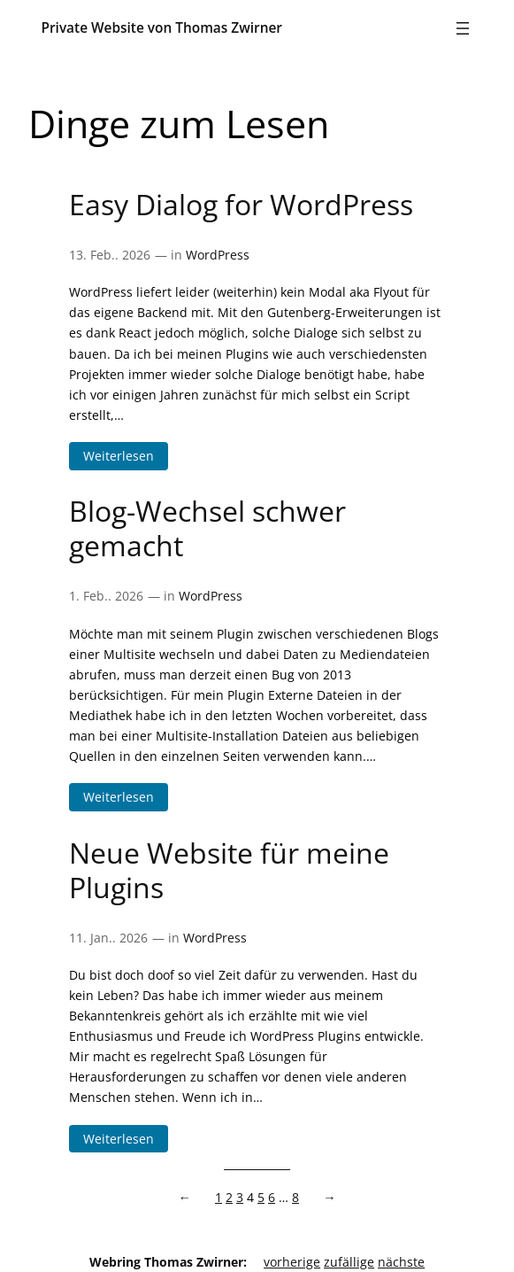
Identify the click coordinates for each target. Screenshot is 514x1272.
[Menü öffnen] (462, 28)
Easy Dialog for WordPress (241, 204)
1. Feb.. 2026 (106, 595)
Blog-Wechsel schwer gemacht (207, 527)
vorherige (292, 1261)
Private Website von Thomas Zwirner (161, 28)
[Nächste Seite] (325, 1197)
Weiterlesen (125, 456)
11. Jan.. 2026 (108, 937)
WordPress (217, 254)
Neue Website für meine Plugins (229, 869)
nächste (401, 1261)
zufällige (349, 1261)
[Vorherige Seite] (187, 1197)
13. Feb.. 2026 (109, 254)
